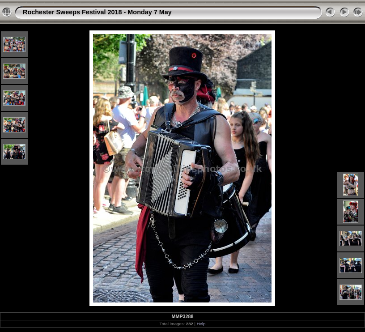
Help (201, 323)
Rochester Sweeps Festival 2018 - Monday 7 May (97, 12)
